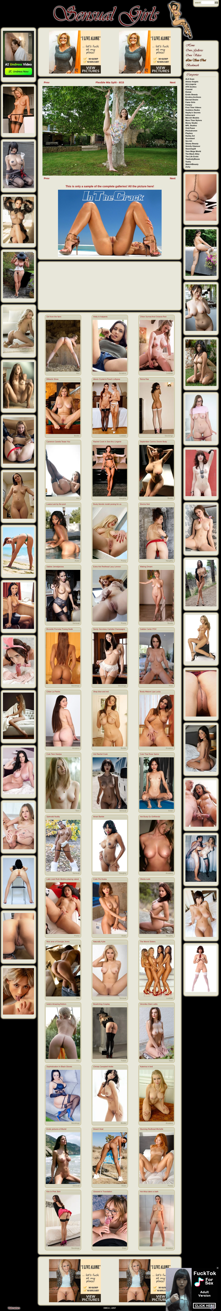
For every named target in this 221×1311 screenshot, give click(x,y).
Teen (77, 811)
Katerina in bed (146, 1066)
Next (173, 82)
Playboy (189, 133)
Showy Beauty (191, 144)
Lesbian (169, 373)
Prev (47, 82)
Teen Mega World (193, 151)
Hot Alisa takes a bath (149, 1191)
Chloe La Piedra (53, 692)
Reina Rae (144, 379)
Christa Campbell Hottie (103, 1066)
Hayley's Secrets (192, 113)
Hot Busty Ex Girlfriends (150, 817)
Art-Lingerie (190, 84)
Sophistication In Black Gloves (59, 1066)
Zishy (187, 167)
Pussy (123, 561)
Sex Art (188, 141)
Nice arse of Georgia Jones (57, 942)
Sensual (76, 623)
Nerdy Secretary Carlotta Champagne (109, 629)
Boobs (76, 436)
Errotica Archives (193, 97)
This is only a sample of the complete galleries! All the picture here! (110, 186)
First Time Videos (193, 107)
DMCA (107, 1308)
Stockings (169, 436)
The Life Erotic (192, 156)
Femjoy (188, 105)
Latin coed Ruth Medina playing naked (62, 879)
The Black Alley (192, 154)
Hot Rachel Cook (100, 754)
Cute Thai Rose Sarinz (149, 754)
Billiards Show (52, 379)
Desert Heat (98, 1129)
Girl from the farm (53, 317)
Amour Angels (191, 82)
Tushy (188, 162)
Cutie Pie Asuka (100, 879)
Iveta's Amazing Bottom (56, 1004)
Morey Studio (191, 123)
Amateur (122, 373)
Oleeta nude (145, 879)
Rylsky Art (190, 136)
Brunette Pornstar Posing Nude (59, 629)
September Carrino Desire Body (153, 442)
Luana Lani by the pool (56, 504)
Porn (171, 686)
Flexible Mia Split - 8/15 (110, 82)
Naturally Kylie (99, 942)
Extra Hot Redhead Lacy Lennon (107, 567)
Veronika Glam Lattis (149, 1004)
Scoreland (190, 138)
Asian (77, 561)
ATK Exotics (190, 87)
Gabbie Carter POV (148, 629)
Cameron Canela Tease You (58, 442)
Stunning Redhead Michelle (151, 1129)
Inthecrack (190, 115)
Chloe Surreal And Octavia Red (153, 317)
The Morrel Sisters (148, 942)
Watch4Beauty (191, 164)
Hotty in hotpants (100, 317)
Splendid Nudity (53, 817)
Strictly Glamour (192, 146)
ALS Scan (189, 79)
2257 (113, 1308)
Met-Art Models (192, 118)
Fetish (123, 1061)
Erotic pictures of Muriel (56, 1129)
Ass (77, 373)
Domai (188, 92)
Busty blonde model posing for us (107, 504)
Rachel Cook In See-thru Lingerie (107, 442)
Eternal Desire (191, 100)
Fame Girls (190, 102)
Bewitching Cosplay (101, 1004)
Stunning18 (190, 149)
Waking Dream (146, 567)
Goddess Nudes (192, 110)
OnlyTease (190, 128)
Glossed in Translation (102, 1191)
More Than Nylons (193, 120)
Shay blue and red (101, 692)
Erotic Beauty (191, 94)
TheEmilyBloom (192, 159)
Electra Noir (145, 504)
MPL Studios (191, 125)
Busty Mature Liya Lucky (150, 692)
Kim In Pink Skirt (53, 1191)
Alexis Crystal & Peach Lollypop (106, 379)
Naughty (122, 498)
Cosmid (188, 89)
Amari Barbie (98, 817)
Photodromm (191, 131)
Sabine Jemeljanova (55, 567)
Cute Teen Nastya (53, 754)
